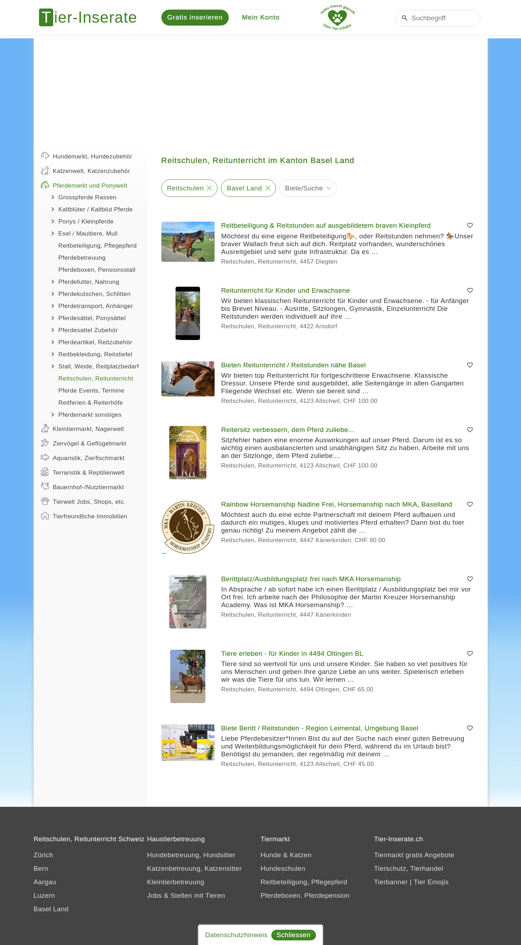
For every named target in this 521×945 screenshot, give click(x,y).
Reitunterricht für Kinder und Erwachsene (285, 291)
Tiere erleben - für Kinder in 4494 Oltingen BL (292, 654)
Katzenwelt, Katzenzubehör (85, 171)
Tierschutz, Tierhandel (408, 869)
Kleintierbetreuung (175, 882)
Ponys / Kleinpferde (86, 222)
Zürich (43, 855)
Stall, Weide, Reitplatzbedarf (99, 367)
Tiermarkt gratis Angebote (414, 855)
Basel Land (244, 188)
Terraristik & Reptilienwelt (83, 472)
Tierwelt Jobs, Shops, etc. (83, 501)
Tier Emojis (431, 882)
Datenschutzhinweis (236, 935)
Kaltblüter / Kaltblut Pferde (96, 210)
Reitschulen (185, 188)
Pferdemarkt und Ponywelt (84, 185)
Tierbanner (391, 882)
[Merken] (469, 226)
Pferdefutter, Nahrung (89, 282)
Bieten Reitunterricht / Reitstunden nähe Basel (293, 365)
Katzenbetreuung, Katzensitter (194, 869)
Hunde (271, 855)
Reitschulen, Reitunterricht (96, 379)
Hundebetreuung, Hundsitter (191, 855)
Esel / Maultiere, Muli (88, 234)
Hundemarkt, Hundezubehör (87, 156)
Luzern (44, 896)
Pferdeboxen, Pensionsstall (97, 270)
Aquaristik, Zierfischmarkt (83, 458)
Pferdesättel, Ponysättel (92, 318)
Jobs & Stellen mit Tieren (186, 896)
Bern (41, 869)
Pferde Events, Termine (91, 391)
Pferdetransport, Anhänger (96, 306)
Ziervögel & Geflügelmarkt (84, 443)
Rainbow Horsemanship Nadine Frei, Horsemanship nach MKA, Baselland (337, 505)
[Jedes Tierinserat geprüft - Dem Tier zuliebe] (337, 17)
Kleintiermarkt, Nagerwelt (82, 429)
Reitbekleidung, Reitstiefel (95, 355)
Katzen (301, 855)
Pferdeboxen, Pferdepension (305, 896)
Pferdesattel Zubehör (88, 331)
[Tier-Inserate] (92, 18)
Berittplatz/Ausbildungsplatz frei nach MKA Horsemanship (311, 579)
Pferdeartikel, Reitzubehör (95, 343)
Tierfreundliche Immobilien (84, 516)
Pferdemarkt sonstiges (90, 415)
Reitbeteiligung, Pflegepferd (98, 246)
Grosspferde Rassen (88, 198)
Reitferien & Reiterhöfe (91, 403)
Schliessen (294, 935)
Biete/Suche (304, 188)
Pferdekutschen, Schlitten (95, 294)
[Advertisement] (260, 89)
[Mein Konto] (260, 18)
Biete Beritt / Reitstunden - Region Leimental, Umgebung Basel (320, 729)
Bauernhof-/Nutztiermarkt (82, 487)
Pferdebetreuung (82, 258)
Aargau (45, 882)
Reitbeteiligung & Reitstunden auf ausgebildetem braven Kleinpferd (326, 226)
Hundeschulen (283, 869)
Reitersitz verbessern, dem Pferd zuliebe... (287, 430)
